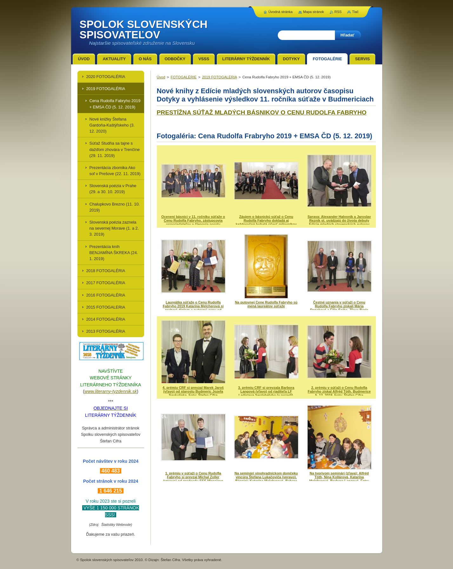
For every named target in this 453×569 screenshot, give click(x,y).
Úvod (161, 77)
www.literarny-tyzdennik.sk (110, 391)
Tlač (355, 12)
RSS (338, 12)
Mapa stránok (313, 12)
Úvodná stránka (280, 12)
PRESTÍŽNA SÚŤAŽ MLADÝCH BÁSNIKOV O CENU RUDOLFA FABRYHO (262, 112)
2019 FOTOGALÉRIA (219, 77)
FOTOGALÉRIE (184, 77)
